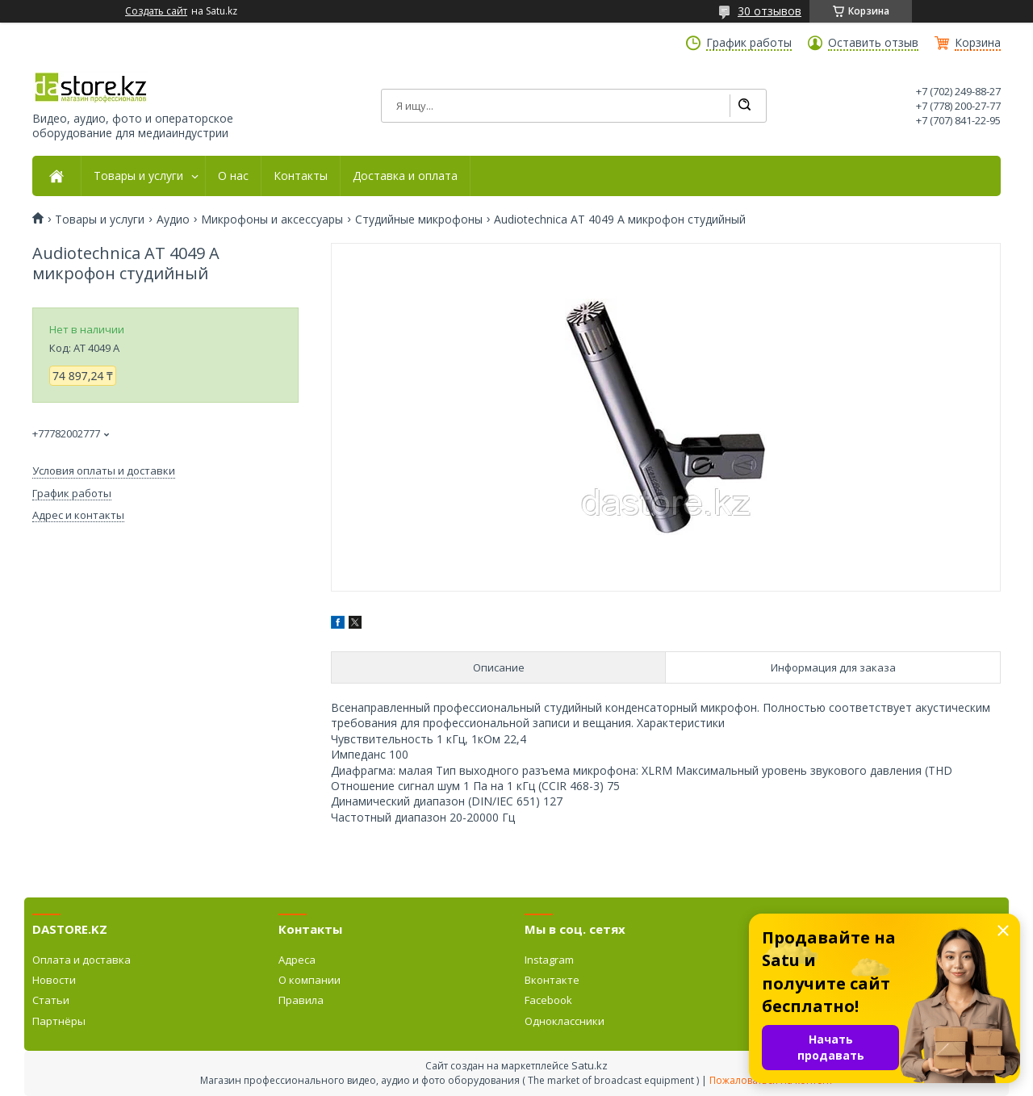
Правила (301, 1000)
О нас (233, 176)
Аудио (173, 219)
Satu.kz (589, 1065)
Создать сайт (156, 11)
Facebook (548, 1000)
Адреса (297, 959)
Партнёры (59, 1021)
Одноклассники (564, 1021)
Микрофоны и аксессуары (272, 219)
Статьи (50, 1000)
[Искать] (744, 105)
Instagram (549, 959)
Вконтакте (552, 980)
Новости (54, 980)
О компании (309, 980)
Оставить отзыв (873, 43)
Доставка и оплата (405, 176)
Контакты (301, 176)
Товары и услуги (138, 176)
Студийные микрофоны (419, 219)
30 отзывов (769, 11)
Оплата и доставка (81, 959)
